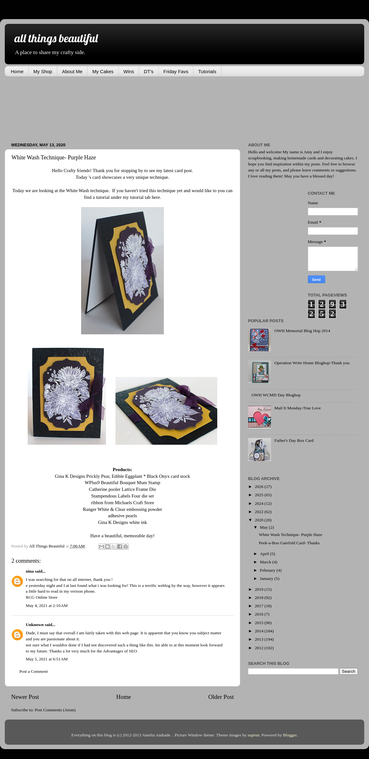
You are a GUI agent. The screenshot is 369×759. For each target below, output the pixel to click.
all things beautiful (56, 38)
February (268, 570)
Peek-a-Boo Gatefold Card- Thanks (289, 542)
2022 (259, 511)
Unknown (35, 624)
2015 (259, 622)
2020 (259, 520)
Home (17, 71)
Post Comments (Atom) (55, 709)
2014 (259, 631)
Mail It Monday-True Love (297, 408)
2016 (259, 614)
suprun (254, 735)
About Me (72, 71)
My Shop (42, 71)
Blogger (290, 735)
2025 (259, 494)
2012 (259, 647)
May (264, 527)
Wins (128, 71)
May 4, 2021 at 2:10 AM (47, 605)
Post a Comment (33, 671)
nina (30, 571)
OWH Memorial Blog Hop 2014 (302, 330)
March (266, 562)
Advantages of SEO (120, 651)
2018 (259, 597)
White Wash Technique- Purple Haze (290, 534)
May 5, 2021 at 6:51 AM (47, 659)
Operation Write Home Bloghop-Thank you (311, 362)
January (267, 578)
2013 (259, 639)
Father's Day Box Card (294, 440)
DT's (148, 71)
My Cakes (103, 71)
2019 (259, 589)
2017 (259, 605)
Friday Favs (176, 71)
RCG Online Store (42, 597)
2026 (259, 486)
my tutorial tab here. (142, 197)
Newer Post (25, 696)
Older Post (221, 696)
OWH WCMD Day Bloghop (276, 395)
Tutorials (207, 71)
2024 (259, 503)
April (265, 553)
